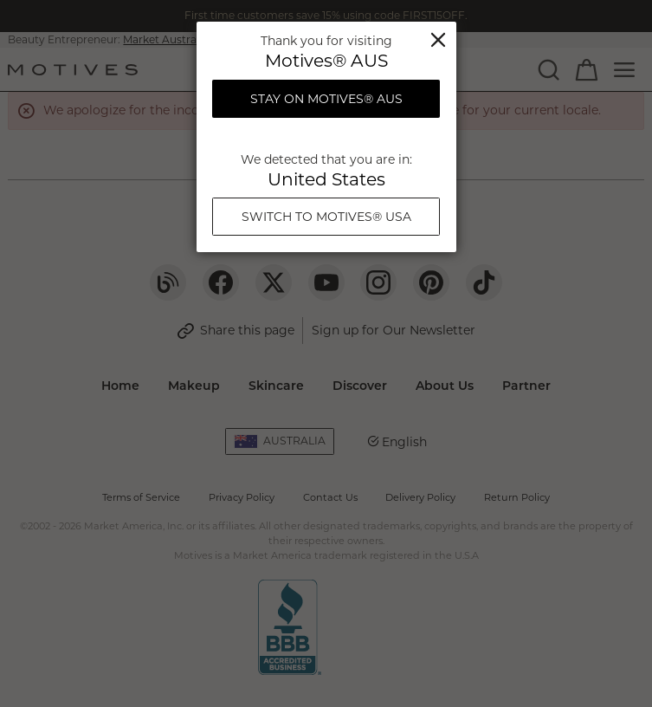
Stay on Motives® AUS (326, 99)
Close (438, 40)
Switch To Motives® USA (326, 216)
